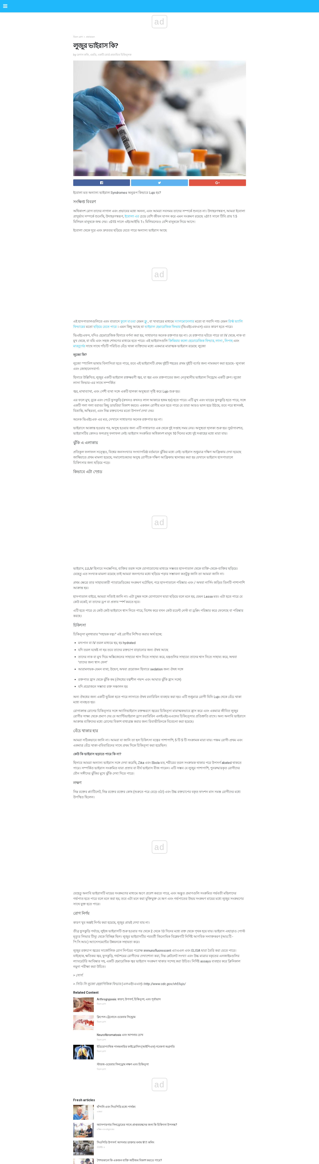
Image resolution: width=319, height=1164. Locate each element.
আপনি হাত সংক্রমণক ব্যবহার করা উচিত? (120, 1046)
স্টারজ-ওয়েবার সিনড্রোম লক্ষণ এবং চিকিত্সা (123, 889)
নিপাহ (229, 341)
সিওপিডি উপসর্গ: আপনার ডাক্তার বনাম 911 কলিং (125, 967)
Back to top (159, 1145)
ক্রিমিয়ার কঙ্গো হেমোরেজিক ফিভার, (191, 341)
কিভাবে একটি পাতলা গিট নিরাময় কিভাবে (121, 1081)
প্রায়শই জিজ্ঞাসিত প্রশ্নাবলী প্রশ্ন (114, 1099)
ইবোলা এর (132, 216)
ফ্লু (145, 321)
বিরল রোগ (78, 37)
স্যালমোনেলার (184, 321)
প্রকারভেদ (90, 37)
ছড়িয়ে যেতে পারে (105, 327)
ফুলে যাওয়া (128, 321)
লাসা (219, 341)
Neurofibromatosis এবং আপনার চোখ (120, 859)
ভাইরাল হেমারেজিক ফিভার (163, 327)
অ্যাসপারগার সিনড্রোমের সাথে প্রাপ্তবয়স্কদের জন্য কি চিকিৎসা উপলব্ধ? (137, 949)
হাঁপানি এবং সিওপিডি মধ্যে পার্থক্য (116, 931)
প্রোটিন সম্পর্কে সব (107, 1003)
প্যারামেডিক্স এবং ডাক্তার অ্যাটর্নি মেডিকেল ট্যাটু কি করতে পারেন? (134, 1028)
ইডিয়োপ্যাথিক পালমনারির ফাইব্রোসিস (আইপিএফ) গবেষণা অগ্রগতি (136, 871)
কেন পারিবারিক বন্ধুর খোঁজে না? (115, 1064)
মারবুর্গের (79, 346)
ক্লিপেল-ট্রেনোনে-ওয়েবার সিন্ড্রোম (116, 842)
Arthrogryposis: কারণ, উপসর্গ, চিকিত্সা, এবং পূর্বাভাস (129, 824)
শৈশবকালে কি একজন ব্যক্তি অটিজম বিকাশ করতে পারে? (129, 985)
